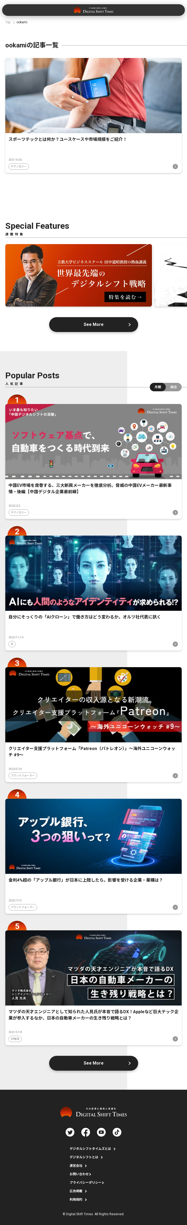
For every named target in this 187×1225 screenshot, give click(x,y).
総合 (174, 387)
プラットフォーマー (23, 775)
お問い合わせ (79, 1174)
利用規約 (76, 1199)
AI (12, 644)
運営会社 (76, 1165)
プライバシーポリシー (85, 1182)
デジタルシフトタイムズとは (90, 1148)
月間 (158, 387)
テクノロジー (19, 166)
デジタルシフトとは (84, 1157)
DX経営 (15, 1038)
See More (94, 324)
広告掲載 (76, 1191)
